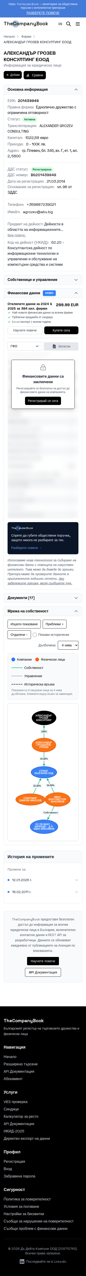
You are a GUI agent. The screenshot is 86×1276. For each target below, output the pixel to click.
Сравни (34, 75)
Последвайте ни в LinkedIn (43, 1261)
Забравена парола (19, 1176)
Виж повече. (17, 235)
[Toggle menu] (77, 23)
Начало (9, 36)
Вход (8, 1168)
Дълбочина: (47, 645)
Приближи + (55, 624)
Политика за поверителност (27, 1199)
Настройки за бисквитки (24, 1213)
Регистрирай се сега (43, 401)
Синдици (11, 1109)
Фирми (26, 36)
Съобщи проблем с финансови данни (35, 1228)
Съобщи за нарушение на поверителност (39, 1221)
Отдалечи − (19, 635)
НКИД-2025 (14, 1131)
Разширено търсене (21, 1064)
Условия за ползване (21, 1206)
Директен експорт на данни (27, 1138)
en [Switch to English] (60, 24)
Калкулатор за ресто (21, 1116)
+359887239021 (41, 204)
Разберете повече (43, 13)
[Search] (68, 23)
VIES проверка (16, 1101)
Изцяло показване (24, 624)
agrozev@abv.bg (38, 211)
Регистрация (14, 1161)
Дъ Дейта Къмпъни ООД (39, 1249)
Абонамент (13, 1078)
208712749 (67, 1249)
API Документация (43, 972)
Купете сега (61, 330)
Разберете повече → (26, 548)
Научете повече (25, 330)
